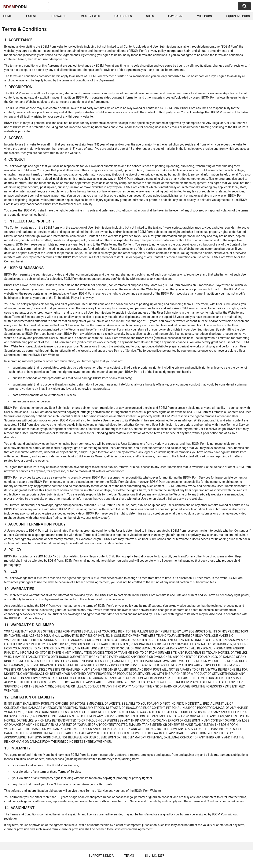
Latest (31, 16)
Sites (150, 16)
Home (7, 16)
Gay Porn (175, 16)
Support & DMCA (101, 855)
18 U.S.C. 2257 (154, 855)
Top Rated (58, 16)
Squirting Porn (238, 16)
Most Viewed (90, 16)
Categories (123, 16)
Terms (129, 855)
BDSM (15, 7)
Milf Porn (204, 16)
